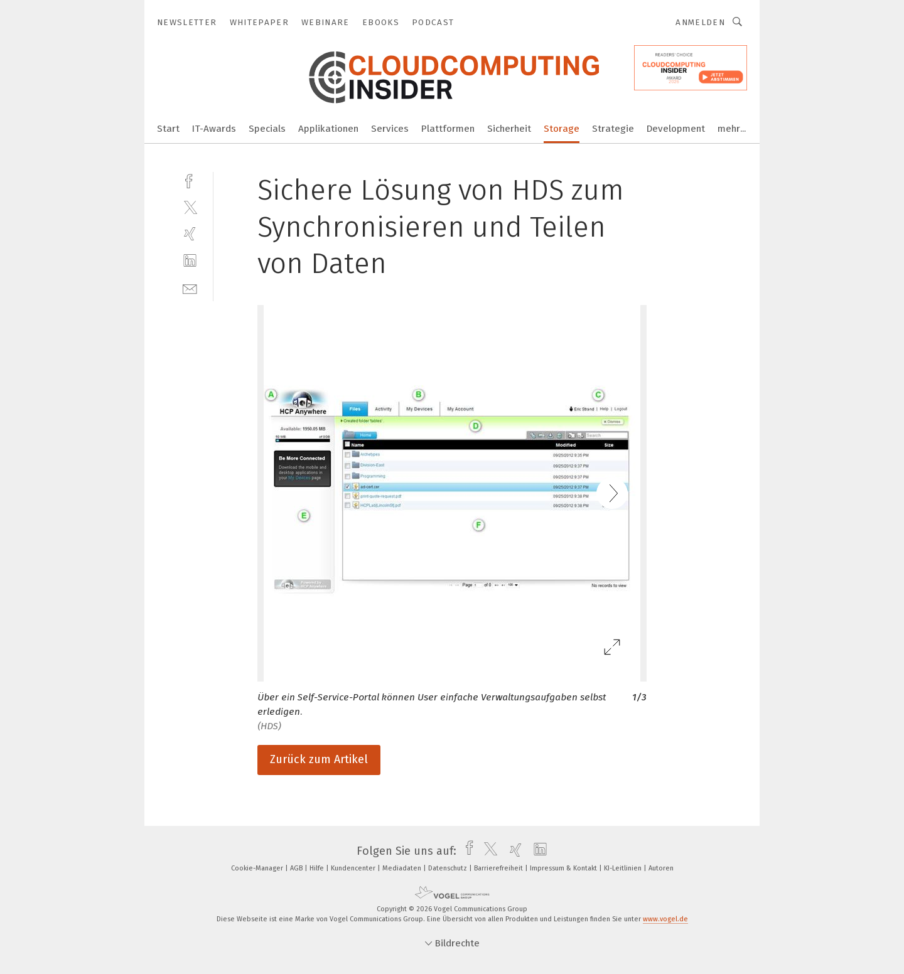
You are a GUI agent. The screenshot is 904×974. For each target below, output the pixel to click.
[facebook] (190, 180)
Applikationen (328, 128)
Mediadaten (402, 868)
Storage (561, 128)
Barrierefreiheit (499, 868)
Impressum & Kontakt (564, 868)
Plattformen (448, 128)
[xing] (190, 234)
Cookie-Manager (258, 868)
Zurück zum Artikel (319, 759)
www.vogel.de (665, 919)
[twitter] (190, 207)
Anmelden (700, 22)
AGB (297, 868)
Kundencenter (354, 868)
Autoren (661, 868)
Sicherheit (509, 128)
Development (676, 128)
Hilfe (317, 868)
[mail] (190, 288)
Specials (267, 128)
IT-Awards (214, 128)
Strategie (613, 128)
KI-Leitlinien (623, 868)
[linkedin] (190, 261)
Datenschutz (448, 868)
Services (390, 128)
